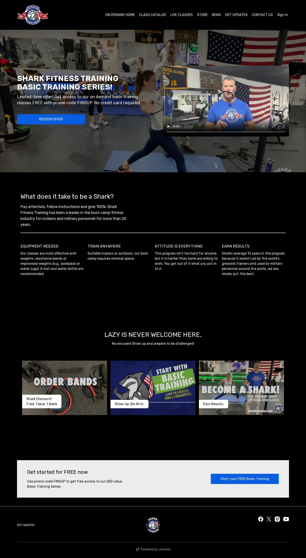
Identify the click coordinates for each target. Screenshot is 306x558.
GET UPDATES (236, 15)
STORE (202, 15)
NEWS (216, 15)
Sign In (282, 15)
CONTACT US (262, 15)
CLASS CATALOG (152, 15)
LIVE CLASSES (181, 15)
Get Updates (26, 525)
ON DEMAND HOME (120, 15)
